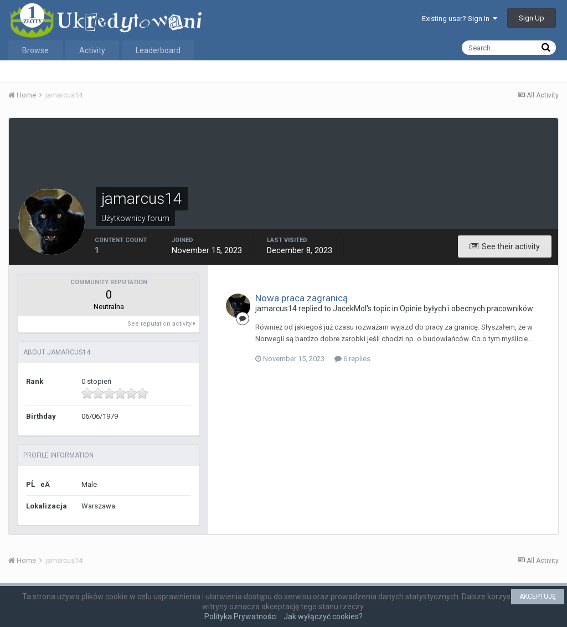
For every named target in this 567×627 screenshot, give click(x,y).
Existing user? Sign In (459, 18)
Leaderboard (158, 50)
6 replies (352, 358)
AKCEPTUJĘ (537, 596)
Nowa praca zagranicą (301, 298)
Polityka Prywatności (240, 616)
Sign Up (531, 18)
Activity (92, 50)
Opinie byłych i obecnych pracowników (466, 308)
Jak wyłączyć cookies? (323, 616)
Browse (35, 50)
